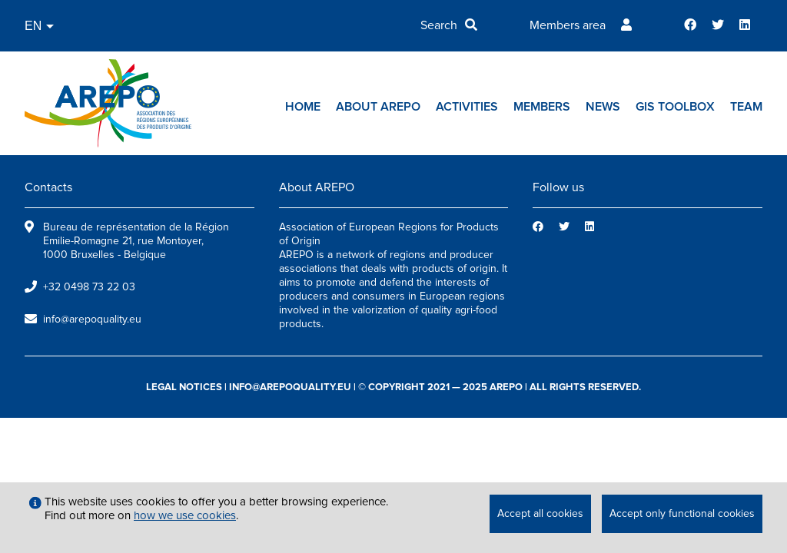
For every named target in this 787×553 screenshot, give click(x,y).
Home (302, 106)
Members (541, 106)
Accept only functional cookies (682, 513)
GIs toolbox (675, 106)
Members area (568, 25)
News (603, 106)
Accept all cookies (540, 513)
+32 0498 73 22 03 (89, 286)
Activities (467, 106)
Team (746, 106)
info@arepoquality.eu (92, 319)
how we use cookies (185, 515)
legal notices (184, 387)
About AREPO (378, 106)
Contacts (48, 187)
